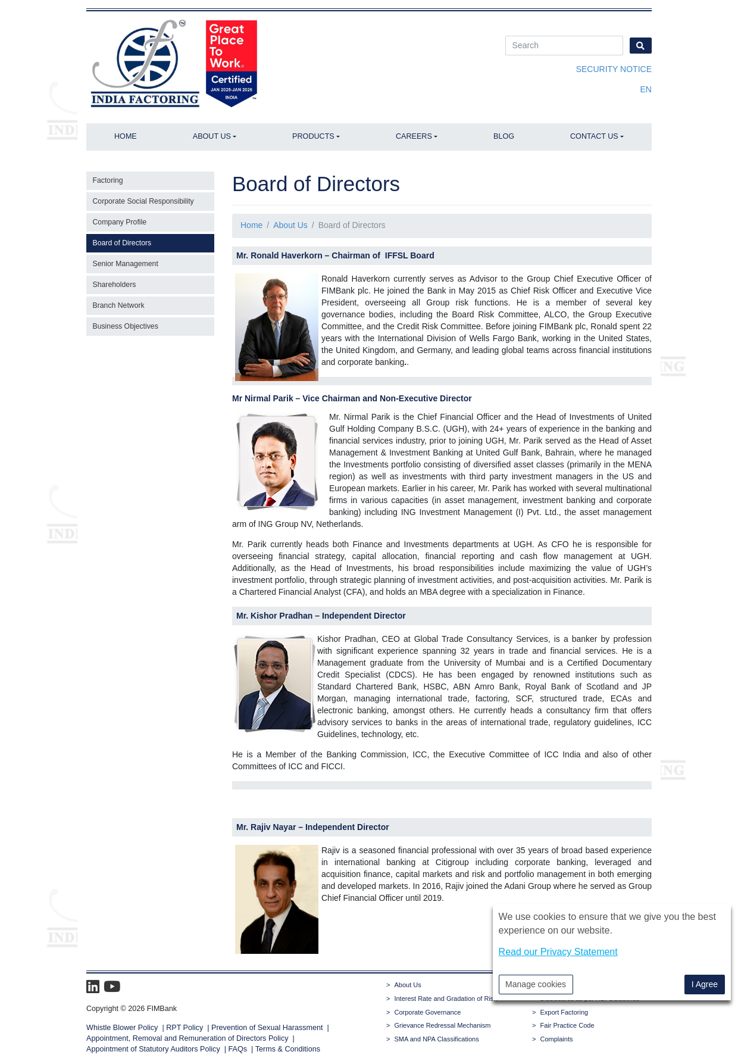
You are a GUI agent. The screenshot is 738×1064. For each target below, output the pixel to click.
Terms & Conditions (287, 1049)
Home (125, 136)
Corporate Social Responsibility (143, 201)
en (646, 89)
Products (313, 136)
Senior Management (125, 264)
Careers (414, 136)
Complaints (556, 1039)
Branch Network (119, 305)
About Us (212, 136)
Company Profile (120, 222)
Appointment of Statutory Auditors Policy (154, 1049)
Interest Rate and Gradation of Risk (445, 998)
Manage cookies (535, 984)
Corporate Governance (427, 1012)
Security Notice (614, 69)
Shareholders (114, 284)
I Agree (705, 984)
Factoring (108, 180)
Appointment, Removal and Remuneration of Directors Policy (187, 1038)
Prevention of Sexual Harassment (267, 1028)
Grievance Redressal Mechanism (442, 1025)
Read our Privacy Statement (558, 952)
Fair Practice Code (567, 1025)
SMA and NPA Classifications (436, 1039)
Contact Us (594, 136)
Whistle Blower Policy (122, 1028)
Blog (503, 136)
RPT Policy (184, 1028)
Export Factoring (564, 1012)
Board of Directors (122, 243)
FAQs (238, 1049)
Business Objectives (125, 326)
